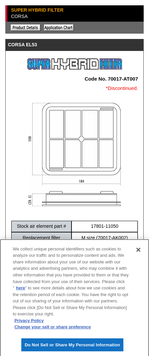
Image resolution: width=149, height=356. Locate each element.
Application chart (59, 27)
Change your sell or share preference (52, 328)
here (20, 289)
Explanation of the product (26, 27)
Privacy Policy (29, 322)
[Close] (138, 251)
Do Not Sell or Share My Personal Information (72, 346)
